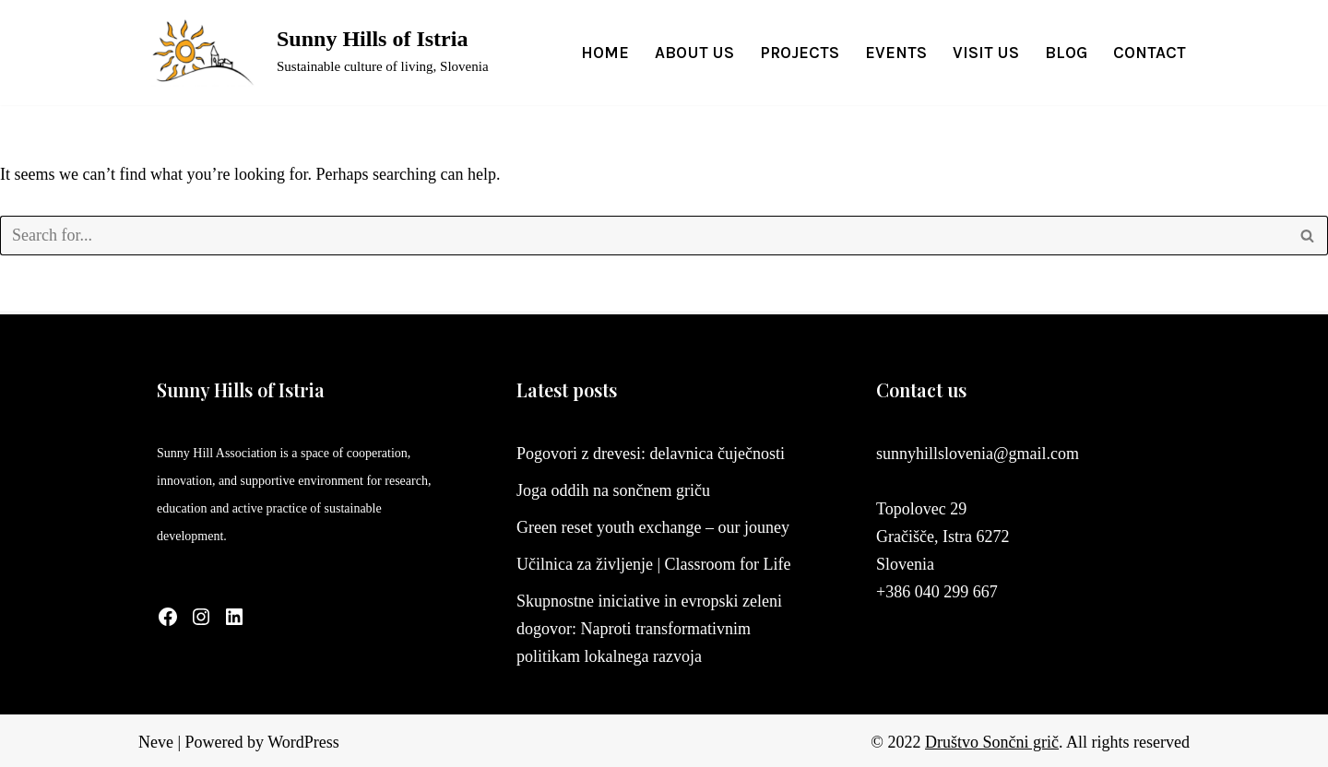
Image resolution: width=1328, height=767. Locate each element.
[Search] (643, 235)
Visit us (986, 52)
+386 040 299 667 (937, 592)
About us (694, 52)
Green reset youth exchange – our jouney (652, 527)
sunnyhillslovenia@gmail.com (977, 453)
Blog (1066, 52)
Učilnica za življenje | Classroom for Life (653, 564)
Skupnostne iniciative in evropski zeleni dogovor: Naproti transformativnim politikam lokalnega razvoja (649, 629)
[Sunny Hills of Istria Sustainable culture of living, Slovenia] (313, 52)
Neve (155, 742)
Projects (799, 52)
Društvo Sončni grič (992, 742)
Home (605, 52)
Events (896, 52)
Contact (1149, 52)
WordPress (303, 742)
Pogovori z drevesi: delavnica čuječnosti (650, 453)
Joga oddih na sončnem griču (613, 490)
